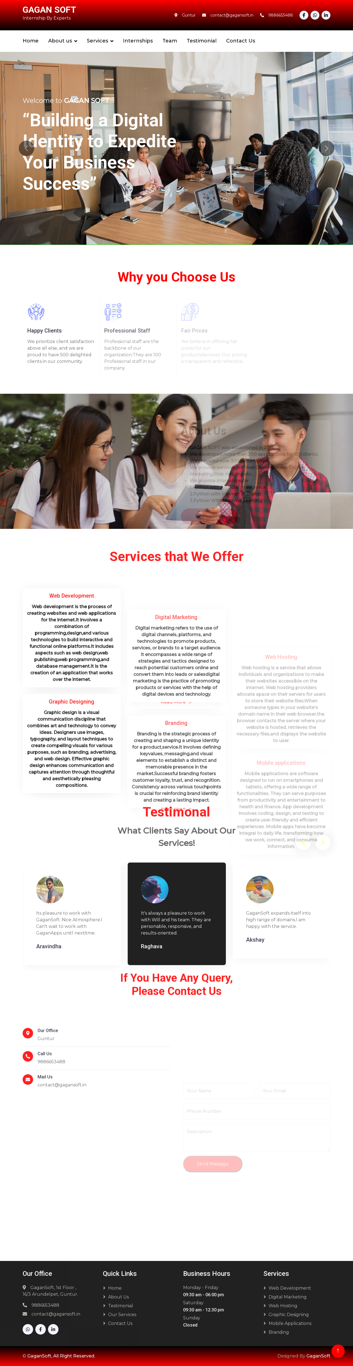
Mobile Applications (290, 1323)
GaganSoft (318, 1356)
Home (31, 41)
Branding (279, 1332)
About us (60, 41)
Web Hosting (283, 1305)
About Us (118, 1297)
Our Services (122, 1314)
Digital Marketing (288, 1297)
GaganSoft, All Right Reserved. (61, 1356)
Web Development (290, 1288)
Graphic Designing (289, 1314)
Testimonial (201, 41)
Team (169, 41)
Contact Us (240, 41)
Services (97, 41)
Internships (138, 41)
